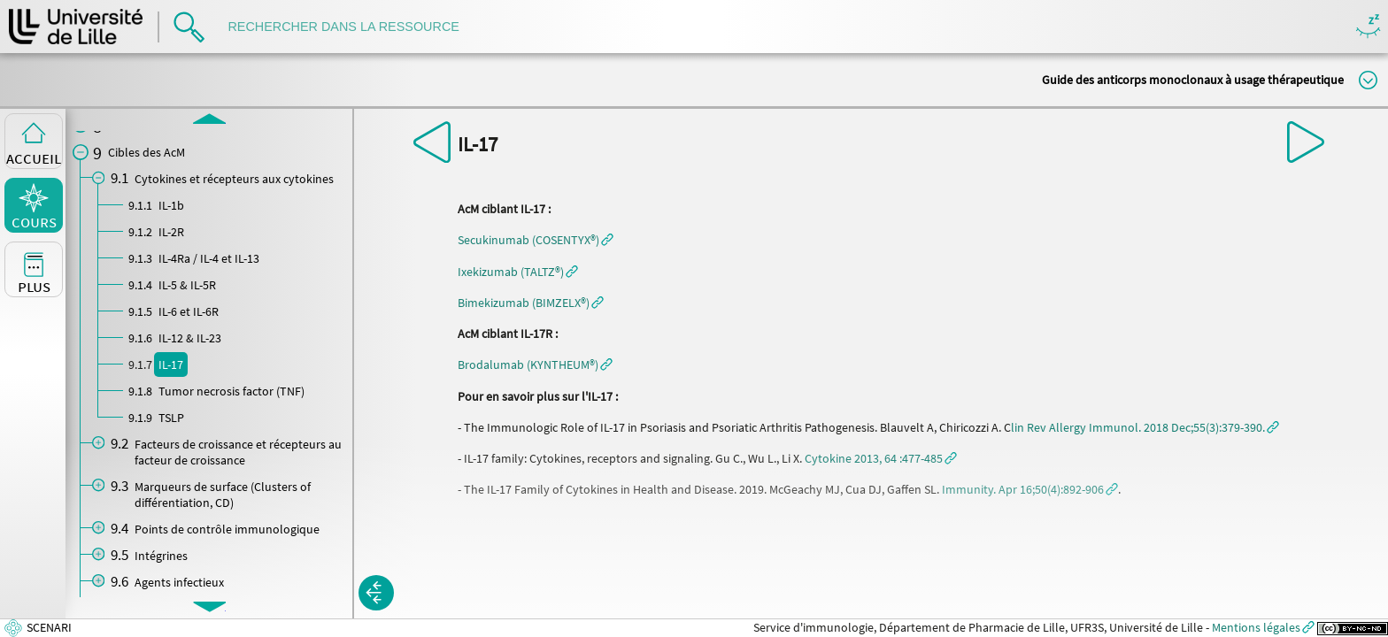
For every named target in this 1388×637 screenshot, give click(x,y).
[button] (535, 240)
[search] (352, 27)
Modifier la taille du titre (1368, 80)
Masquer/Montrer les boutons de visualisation (1368, 27)
